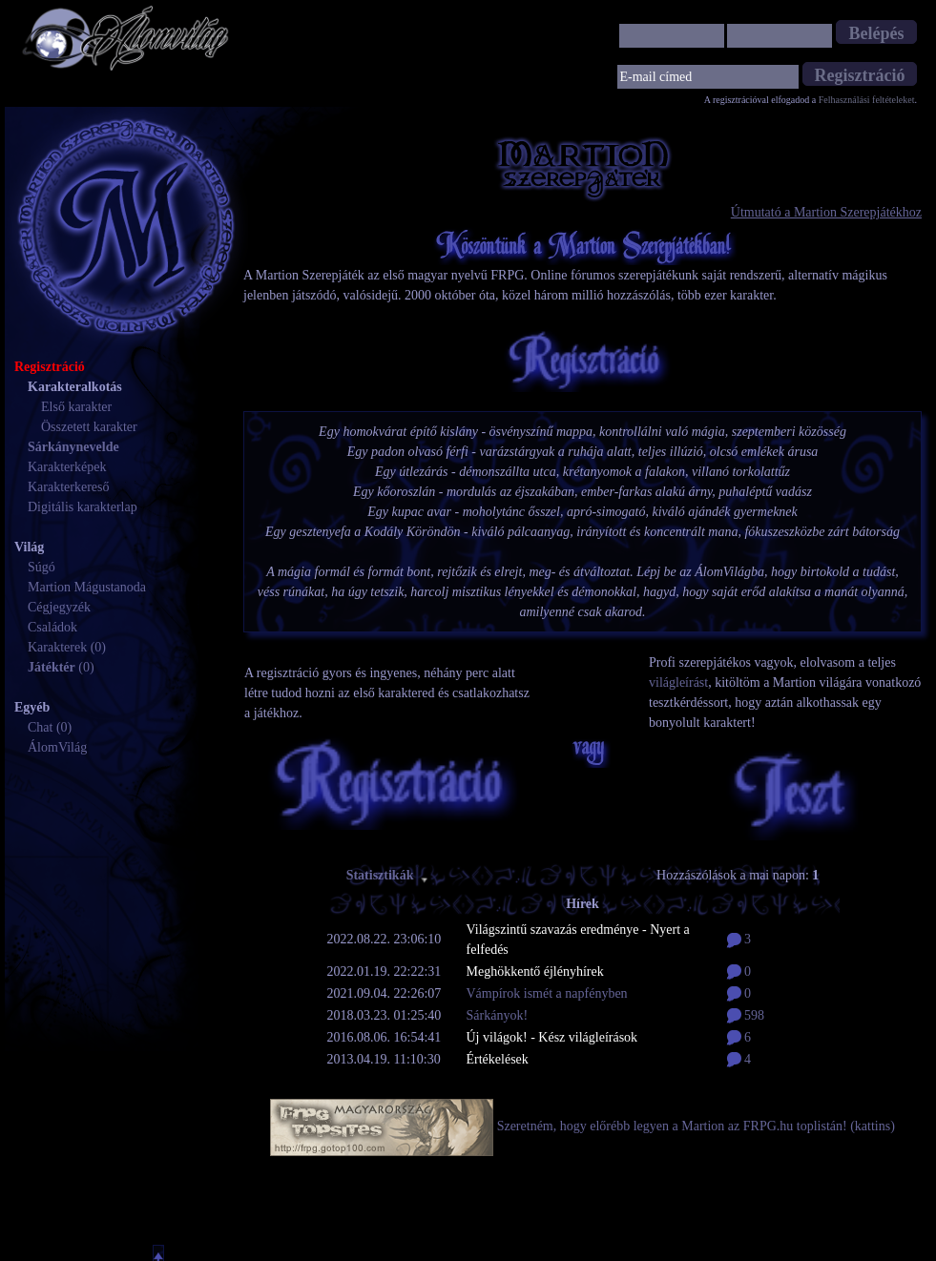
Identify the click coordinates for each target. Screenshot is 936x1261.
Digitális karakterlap (82, 507)
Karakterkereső (69, 487)
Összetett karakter (89, 427)
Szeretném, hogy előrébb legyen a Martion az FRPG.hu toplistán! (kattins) (696, 1126)
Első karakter (76, 407)
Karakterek (57, 647)
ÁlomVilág (57, 747)
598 (745, 1015)
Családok (52, 627)
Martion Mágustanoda (87, 587)
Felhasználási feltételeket (867, 99)
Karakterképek (67, 467)
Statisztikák (388, 875)
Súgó (41, 567)
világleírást (678, 682)
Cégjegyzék (59, 607)
